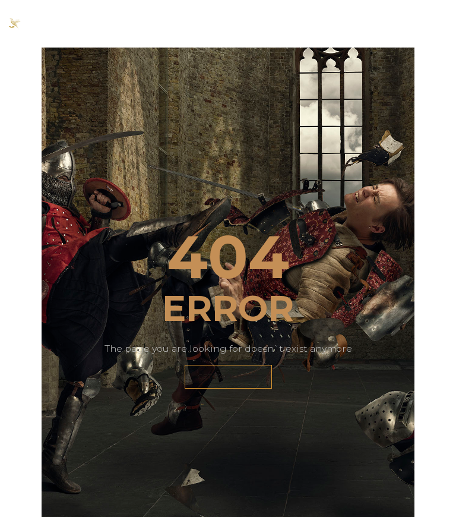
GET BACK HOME (228, 376)
